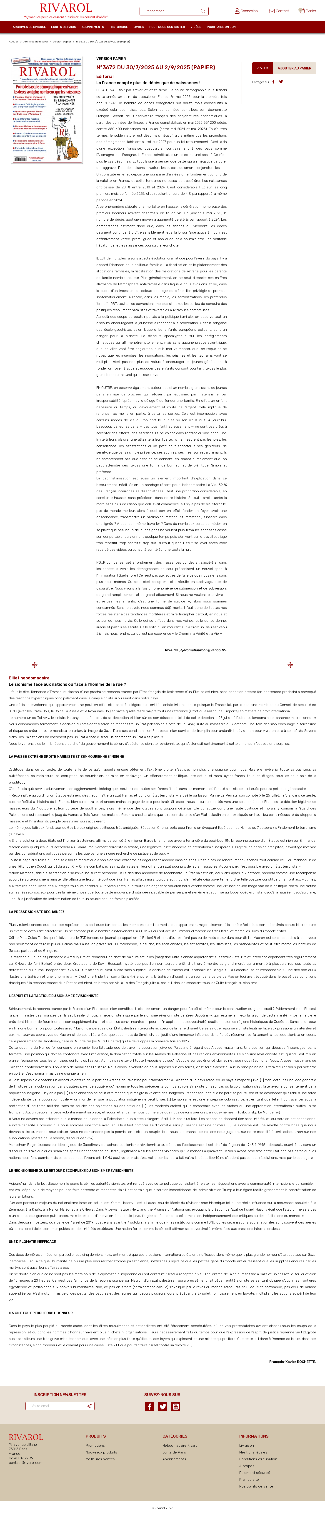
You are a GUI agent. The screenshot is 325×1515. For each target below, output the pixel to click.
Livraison (246, 1445)
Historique (119, 27)
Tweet (281, 81)
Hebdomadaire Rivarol (180, 1445)
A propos (246, 1466)
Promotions (95, 1445)
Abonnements (93, 27)
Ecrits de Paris (63, 27)
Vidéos (195, 27)
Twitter (162, 1406)
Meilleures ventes (100, 1459)
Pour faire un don (221, 27)
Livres (138, 27)
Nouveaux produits (101, 1452)
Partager (273, 81)
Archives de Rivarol (29, 27)
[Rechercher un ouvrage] (174, 11)
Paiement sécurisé (254, 1473)
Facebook (149, 1406)
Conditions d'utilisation (258, 1459)
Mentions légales (253, 1452)
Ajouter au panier (294, 68)
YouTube (175, 1406)
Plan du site (249, 1480)
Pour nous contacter (167, 27)
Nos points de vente (256, 1486)
